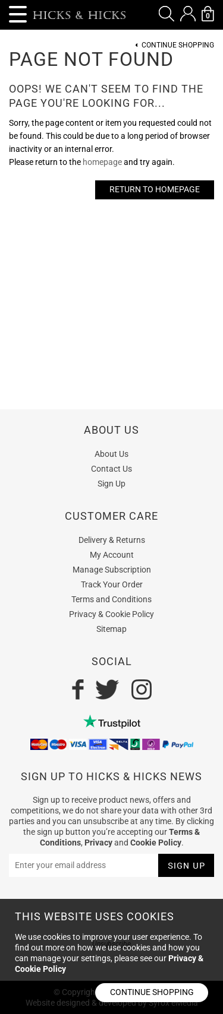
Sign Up (111, 483)
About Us (111, 454)
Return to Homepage (154, 189)
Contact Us (111, 468)
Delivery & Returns (111, 540)
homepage (102, 162)
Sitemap (111, 629)
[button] (166, 13)
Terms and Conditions (111, 599)
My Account (112, 555)
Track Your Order (112, 584)
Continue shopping (152, 992)
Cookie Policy (155, 842)
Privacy (98, 842)
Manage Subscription (112, 569)
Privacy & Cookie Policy (111, 614)
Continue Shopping (178, 45)
